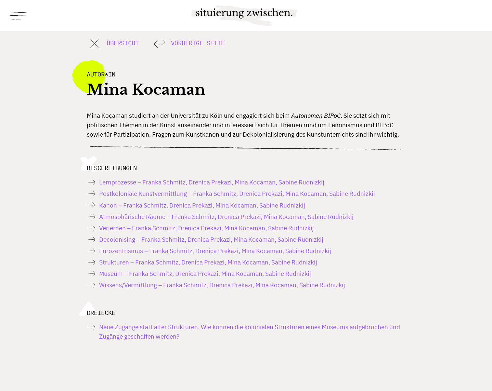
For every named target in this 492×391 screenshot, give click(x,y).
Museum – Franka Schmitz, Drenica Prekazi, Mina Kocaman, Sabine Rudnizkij (205, 273)
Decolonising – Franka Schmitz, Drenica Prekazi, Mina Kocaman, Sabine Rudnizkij (211, 239)
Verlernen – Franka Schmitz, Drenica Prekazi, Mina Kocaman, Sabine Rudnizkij (206, 228)
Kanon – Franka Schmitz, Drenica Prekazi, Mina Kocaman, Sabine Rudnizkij (202, 205)
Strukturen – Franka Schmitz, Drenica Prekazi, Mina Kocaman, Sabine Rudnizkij (208, 262)
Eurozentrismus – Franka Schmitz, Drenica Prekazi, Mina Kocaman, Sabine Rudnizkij (215, 251)
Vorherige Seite (188, 43)
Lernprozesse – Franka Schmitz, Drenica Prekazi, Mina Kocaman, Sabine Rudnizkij (211, 182)
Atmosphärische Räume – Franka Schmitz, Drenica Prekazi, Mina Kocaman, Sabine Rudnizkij (226, 216)
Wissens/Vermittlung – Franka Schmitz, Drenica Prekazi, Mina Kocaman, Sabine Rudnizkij (222, 285)
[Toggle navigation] (18, 15)
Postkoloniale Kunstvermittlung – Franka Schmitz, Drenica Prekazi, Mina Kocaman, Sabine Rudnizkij (237, 193)
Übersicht (113, 43)
